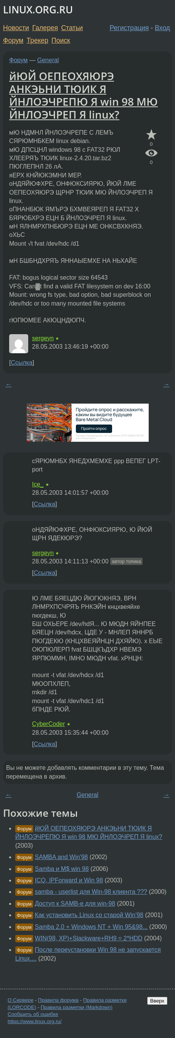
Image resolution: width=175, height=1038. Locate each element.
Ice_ (37, 484)
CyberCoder (48, 724)
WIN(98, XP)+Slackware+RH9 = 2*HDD (88, 938)
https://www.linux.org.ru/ (34, 1021)
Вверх (157, 1001)
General (48, 60)
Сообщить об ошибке (33, 1014)
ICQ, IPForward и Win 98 (69, 880)
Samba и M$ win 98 (61, 869)
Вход (162, 28)
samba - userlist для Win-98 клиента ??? (91, 891)
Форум (13, 40)
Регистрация (129, 28)
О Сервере (21, 1000)
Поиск (60, 40)
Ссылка (21, 362)
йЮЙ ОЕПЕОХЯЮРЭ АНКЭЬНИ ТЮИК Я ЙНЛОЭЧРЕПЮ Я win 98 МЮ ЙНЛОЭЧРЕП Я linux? (83, 95)
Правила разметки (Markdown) (76, 1007)
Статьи (72, 28)
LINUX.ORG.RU (38, 9)
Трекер (37, 40)
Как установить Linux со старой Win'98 (89, 915)
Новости (16, 28)
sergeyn (43, 338)
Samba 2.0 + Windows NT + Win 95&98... (91, 927)
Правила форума (58, 1000)
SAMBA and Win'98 (61, 857)
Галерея (45, 28)
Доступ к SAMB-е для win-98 (75, 903)
